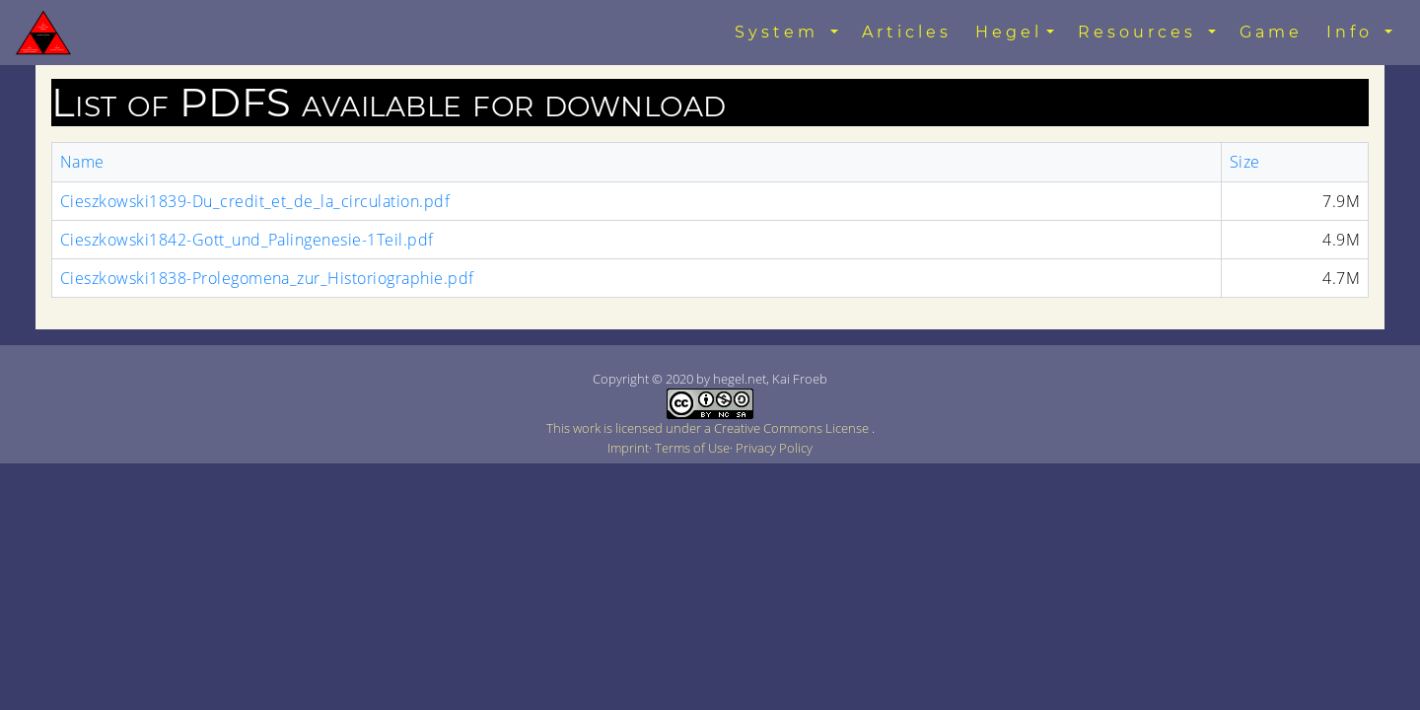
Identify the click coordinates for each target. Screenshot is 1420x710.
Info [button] (1353, 32)
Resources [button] (1141, 32)
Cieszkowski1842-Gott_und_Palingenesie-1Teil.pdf (247, 239)
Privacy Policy (774, 448)
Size (1245, 162)
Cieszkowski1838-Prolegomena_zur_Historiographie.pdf (266, 278)
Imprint (628, 448)
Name (82, 162)
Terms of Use (692, 448)
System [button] (780, 32)
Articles (907, 32)
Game (1271, 32)
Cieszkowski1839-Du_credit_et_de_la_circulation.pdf (255, 201)
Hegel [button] (1008, 32)
